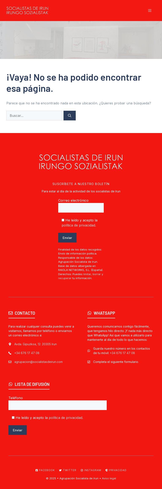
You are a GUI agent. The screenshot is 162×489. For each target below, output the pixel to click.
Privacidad (118, 470)
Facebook (47, 470)
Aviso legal (109, 478)
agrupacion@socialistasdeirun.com (38, 362)
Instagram (92, 470)
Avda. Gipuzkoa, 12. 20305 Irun (35, 344)
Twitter (69, 470)
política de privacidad (78, 225)
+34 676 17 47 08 (26, 353)
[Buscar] (69, 115)
